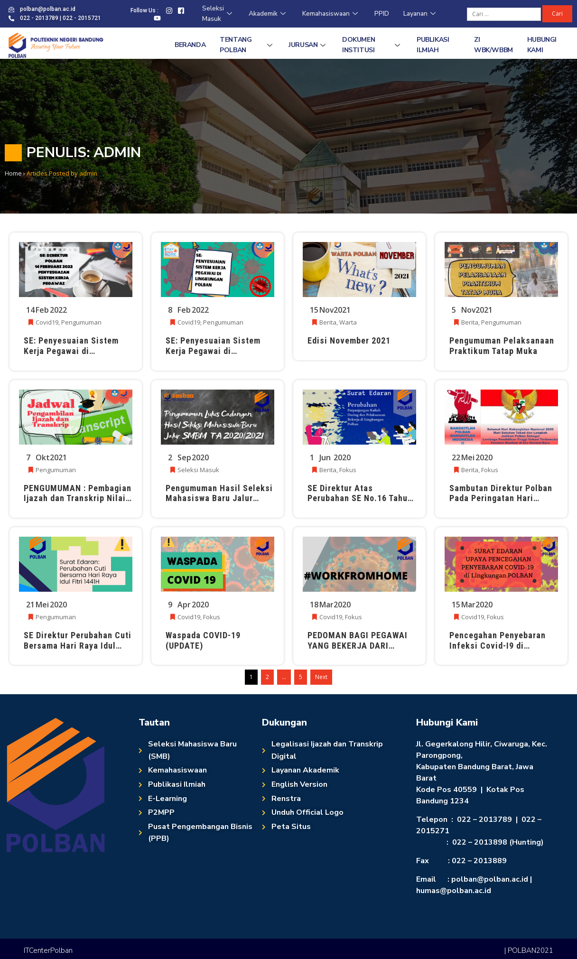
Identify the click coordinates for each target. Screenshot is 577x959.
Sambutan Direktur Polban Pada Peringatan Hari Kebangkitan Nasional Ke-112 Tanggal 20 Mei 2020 (500, 503)
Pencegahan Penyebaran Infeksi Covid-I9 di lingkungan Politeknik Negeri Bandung (497, 650)
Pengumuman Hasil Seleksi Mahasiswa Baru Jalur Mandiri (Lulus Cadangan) (219, 498)
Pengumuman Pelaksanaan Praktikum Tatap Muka (501, 345)
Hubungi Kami (542, 45)
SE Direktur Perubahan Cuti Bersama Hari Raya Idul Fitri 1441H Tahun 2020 (77, 645)
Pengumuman (81, 322)
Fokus (347, 470)
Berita (327, 322)
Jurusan (308, 44)
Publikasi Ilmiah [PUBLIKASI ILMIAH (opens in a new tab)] (433, 45)
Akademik (268, 13)
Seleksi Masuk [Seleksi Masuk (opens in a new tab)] (218, 14)
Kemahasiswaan (331, 13)
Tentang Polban (247, 45)
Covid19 (47, 322)
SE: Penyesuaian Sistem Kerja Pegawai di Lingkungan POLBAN (71, 350)
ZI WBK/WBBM (493, 45)
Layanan (420, 13)
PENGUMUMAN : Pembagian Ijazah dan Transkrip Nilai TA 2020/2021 (77, 498)
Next (321, 677)
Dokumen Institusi (372, 45)
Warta (348, 322)
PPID (381, 13)
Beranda (190, 44)
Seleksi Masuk (198, 470)
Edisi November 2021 (349, 340)
